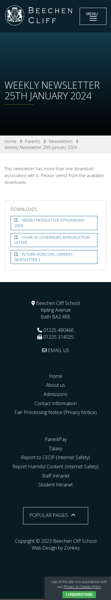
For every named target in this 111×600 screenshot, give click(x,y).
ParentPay (56, 439)
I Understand (79, 595)
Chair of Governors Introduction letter (52, 240)
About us (55, 385)
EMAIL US (55, 350)
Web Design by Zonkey (56, 548)
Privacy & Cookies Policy (82, 586)
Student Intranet (55, 484)
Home (55, 376)
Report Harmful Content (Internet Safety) (55, 466)
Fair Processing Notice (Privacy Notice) (56, 412)
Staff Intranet (56, 475)
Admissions (55, 394)
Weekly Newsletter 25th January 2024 (50, 223)
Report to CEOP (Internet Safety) (55, 457)
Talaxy (55, 448)
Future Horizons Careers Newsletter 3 (44, 257)
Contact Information (55, 403)
